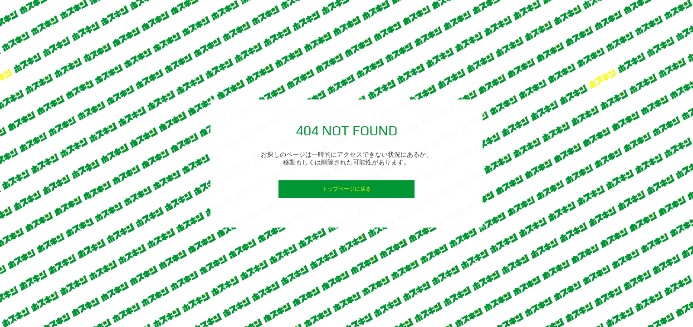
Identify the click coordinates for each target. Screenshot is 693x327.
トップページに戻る (346, 189)
